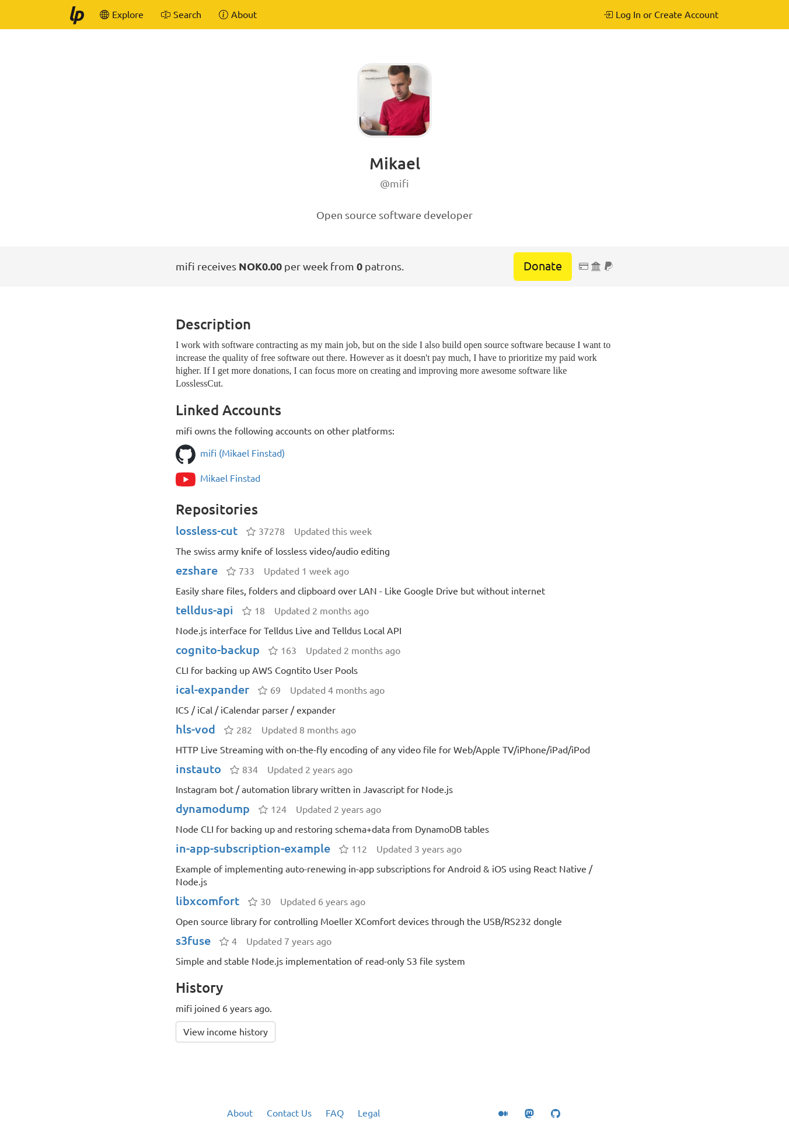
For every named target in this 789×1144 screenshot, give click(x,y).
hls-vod (195, 729)
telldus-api (204, 610)
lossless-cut (207, 530)
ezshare (197, 570)
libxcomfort (207, 900)
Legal (369, 1113)
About (240, 1113)
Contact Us (289, 1113)
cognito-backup (218, 649)
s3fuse (193, 940)
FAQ (335, 1113)
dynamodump (213, 808)
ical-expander (212, 689)
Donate (542, 266)
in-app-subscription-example (253, 848)
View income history (225, 1032)
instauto (198, 769)
